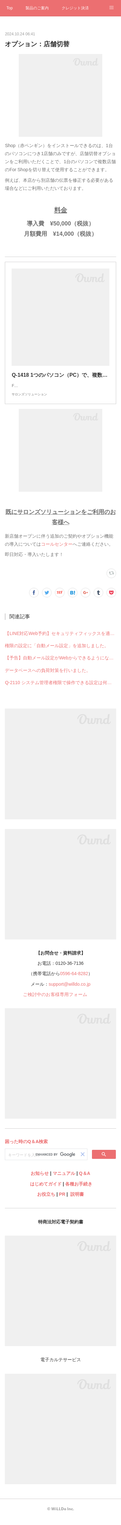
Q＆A (84, 1179)
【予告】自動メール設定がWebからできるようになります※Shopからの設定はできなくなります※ (60, 664)
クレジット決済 (75, 8)
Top (9, 8)
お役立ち (46, 1200)
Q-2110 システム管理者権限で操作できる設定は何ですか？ (60, 689)
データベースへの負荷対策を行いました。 (48, 676)
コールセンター (57, 550)
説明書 (77, 1200)
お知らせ (40, 1179)
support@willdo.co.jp (69, 990)
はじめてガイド (45, 1190)
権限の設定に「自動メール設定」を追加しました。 (57, 652)
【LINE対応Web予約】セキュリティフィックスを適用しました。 (60, 639)
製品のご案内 (37, 8)
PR (62, 1200)
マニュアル (64, 1179)
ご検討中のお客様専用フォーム (55, 1000)
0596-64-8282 (74, 980)
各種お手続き (78, 1190)
